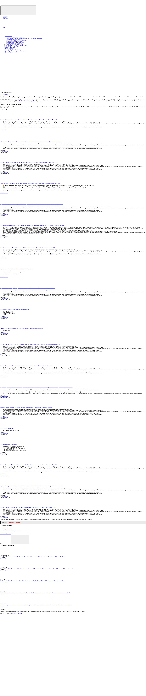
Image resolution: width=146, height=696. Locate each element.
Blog (12, 27)
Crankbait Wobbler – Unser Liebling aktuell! (15, 42)
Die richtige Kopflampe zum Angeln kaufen (13, 50)
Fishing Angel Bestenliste (7, 528)
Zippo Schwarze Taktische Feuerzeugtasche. (8, 444)
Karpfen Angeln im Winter (10, 47)
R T (6, 94)
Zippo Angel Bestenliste (7, 527)
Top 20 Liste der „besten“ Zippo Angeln (26, 100)
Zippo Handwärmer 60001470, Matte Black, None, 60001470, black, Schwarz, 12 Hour (16, 268)
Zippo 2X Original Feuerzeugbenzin (7, 428)
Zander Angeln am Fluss (9, 48)
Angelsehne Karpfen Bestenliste (6, 533)
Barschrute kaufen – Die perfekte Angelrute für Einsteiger (16, 51)
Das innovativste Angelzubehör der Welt (15, 43)
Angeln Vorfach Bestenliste (5, 534)
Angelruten (10, 94)
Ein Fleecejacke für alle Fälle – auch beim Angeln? (16, 40)
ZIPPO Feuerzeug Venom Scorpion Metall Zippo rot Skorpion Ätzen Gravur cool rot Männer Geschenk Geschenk (21, 328)
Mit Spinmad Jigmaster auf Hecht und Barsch (15, 37)
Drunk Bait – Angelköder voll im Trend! (15, 39)
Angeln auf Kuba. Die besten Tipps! (9, 529)
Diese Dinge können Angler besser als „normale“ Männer (16, 45)
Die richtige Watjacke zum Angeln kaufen (13, 49)
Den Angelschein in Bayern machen (12, 46)
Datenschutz (19, 613)
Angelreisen (5, 17)
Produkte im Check (17, 36)
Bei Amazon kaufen (4, 129)
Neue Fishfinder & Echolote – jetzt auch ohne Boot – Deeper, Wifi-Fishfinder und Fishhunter (24, 38)
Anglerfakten (5, 16)
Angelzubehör (5, 18)
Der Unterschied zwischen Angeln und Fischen (14, 44)
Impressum (14, 613)
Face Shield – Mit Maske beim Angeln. (14, 41)
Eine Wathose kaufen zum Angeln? (11, 52)
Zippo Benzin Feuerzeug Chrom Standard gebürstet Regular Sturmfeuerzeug (14, 309)
